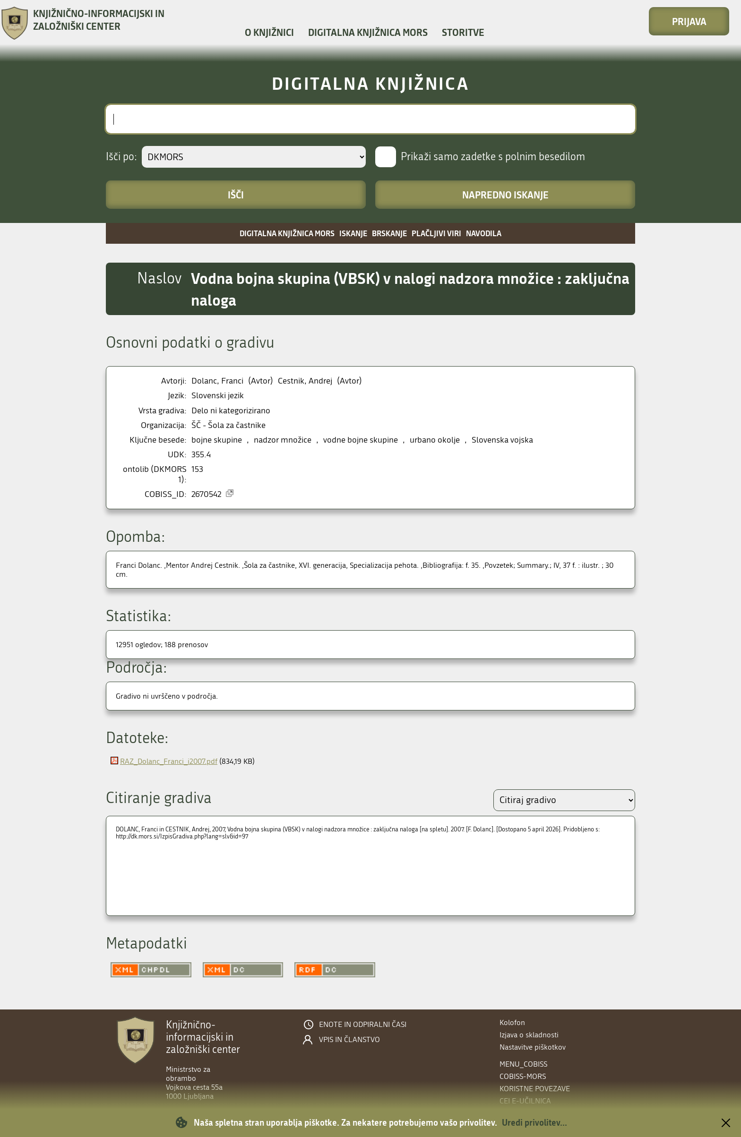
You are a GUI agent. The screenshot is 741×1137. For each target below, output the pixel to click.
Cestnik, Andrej (305, 381)
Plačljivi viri (436, 233)
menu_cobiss (523, 1064)
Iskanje (353, 233)
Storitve (463, 32)
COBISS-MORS (523, 1076)
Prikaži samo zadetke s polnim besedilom (493, 157)
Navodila (483, 233)
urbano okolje (435, 440)
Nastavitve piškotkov (533, 1047)
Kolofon (512, 1022)
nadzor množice (282, 440)
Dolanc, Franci (217, 381)
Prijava (689, 21)
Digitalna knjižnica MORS (368, 32)
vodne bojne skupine (360, 440)
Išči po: (121, 157)
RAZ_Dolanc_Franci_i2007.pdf (168, 761)
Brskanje (389, 233)
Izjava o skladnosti (529, 1034)
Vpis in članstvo (349, 1039)
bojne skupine (216, 440)
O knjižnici (269, 32)
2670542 (206, 494)
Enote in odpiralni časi (362, 1024)
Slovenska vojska (502, 440)
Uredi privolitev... (534, 1122)
